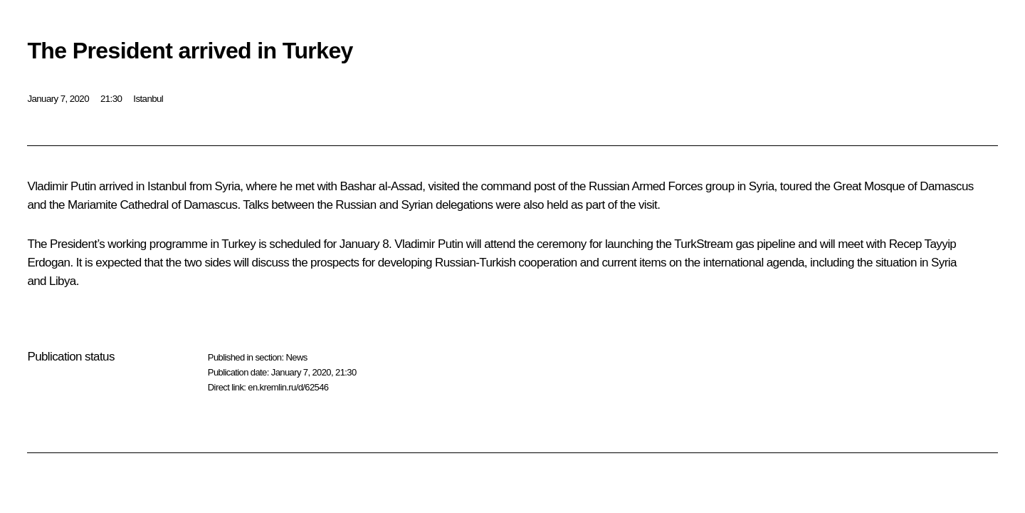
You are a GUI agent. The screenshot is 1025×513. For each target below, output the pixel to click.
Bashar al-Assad (381, 186)
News (296, 357)
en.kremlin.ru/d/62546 (288, 387)
